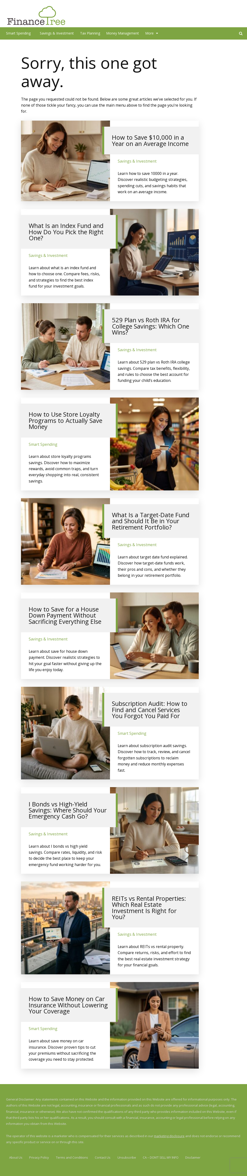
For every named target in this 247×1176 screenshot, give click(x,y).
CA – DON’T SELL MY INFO (160, 1157)
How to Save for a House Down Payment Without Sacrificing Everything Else (65, 615)
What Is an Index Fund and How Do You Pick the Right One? (66, 231)
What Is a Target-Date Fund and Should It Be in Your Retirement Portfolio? (150, 521)
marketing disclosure (169, 1136)
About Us (15, 1157)
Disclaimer (192, 1157)
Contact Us (102, 1157)
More (149, 33)
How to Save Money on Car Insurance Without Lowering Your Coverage (68, 1005)
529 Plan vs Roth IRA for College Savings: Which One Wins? (150, 326)
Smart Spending (18, 33)
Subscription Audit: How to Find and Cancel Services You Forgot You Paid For (149, 709)
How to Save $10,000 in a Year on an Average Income (150, 140)
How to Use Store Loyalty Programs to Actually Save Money (65, 420)
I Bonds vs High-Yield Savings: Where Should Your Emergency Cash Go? (68, 810)
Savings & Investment (57, 33)
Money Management (122, 33)
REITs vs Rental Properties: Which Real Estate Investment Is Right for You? (149, 907)
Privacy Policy (39, 1157)
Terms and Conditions (72, 1157)
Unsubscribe (126, 1157)
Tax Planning (90, 33)
